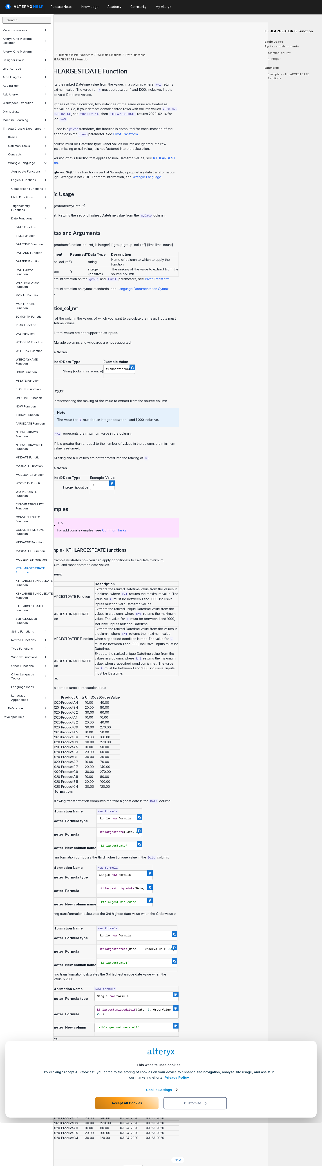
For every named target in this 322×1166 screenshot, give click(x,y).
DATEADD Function (29, 252)
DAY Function (25, 333)
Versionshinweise (25, 30)
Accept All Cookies (127, 1146)
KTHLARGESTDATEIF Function (30, 608)
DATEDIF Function (28, 261)
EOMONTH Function (29, 316)
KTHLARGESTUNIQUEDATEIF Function (33, 595)
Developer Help (25, 717)
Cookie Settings (159, 1133)
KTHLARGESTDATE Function (30, 570)
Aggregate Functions (29, 171)
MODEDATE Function (30, 474)
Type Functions (29, 648)
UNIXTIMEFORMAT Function (28, 284)
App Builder (25, 85)
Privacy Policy (177, 1120)
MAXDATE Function (29, 466)
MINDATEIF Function (30, 542)
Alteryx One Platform (25, 51)
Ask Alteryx (25, 94)
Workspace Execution (25, 103)
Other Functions (29, 666)
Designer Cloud (25, 60)
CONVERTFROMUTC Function (30, 506)
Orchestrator (25, 111)
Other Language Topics (29, 676)
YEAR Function (26, 325)
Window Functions (29, 657)
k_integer (274, 58)
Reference (27, 708)
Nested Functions (29, 640)
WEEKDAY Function (29, 351)
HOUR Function (26, 372)
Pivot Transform (179, 121)
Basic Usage (273, 41)
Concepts (27, 154)
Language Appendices (29, 697)
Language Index (22, 687)
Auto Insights (25, 77)
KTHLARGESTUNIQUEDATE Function (33, 582)
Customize (195, 1146)
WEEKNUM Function (29, 342)
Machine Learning (25, 120)
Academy (114, 7)
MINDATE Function (28, 457)
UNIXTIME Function (29, 398)
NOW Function (26, 406)
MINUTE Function (28, 380)
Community (138, 7)
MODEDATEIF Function (31, 559)
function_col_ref (279, 53)
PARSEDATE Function (30, 423)
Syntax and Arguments (281, 46)
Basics (27, 137)
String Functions (29, 631)
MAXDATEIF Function (30, 551)
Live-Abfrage (25, 68)
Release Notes (61, 7)
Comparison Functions (29, 188)
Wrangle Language (27, 163)
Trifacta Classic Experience (25, 128)
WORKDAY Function (29, 483)
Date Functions (29, 218)
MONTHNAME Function (25, 306)
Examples (271, 67)
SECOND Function (28, 389)
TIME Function (26, 235)
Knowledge (89, 7)
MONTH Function (28, 295)
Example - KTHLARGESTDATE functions (288, 76)
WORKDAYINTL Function (26, 494)
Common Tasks (27, 146)
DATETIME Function (29, 244)
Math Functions (29, 197)
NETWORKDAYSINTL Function (30, 447)
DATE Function (26, 227)
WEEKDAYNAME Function (27, 361)
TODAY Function (27, 415)
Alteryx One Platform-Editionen (25, 40)
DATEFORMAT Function (25, 272)
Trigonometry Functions (29, 208)
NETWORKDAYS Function (27, 434)
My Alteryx (163, 7)
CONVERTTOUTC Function (28, 519)
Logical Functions (29, 180)
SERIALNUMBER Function (26, 620)
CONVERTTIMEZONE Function (30, 531)
